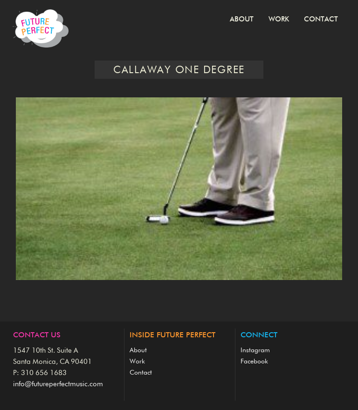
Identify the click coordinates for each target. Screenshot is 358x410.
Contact (321, 19)
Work (278, 19)
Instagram (255, 350)
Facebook (254, 361)
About (242, 19)
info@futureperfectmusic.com (58, 384)
